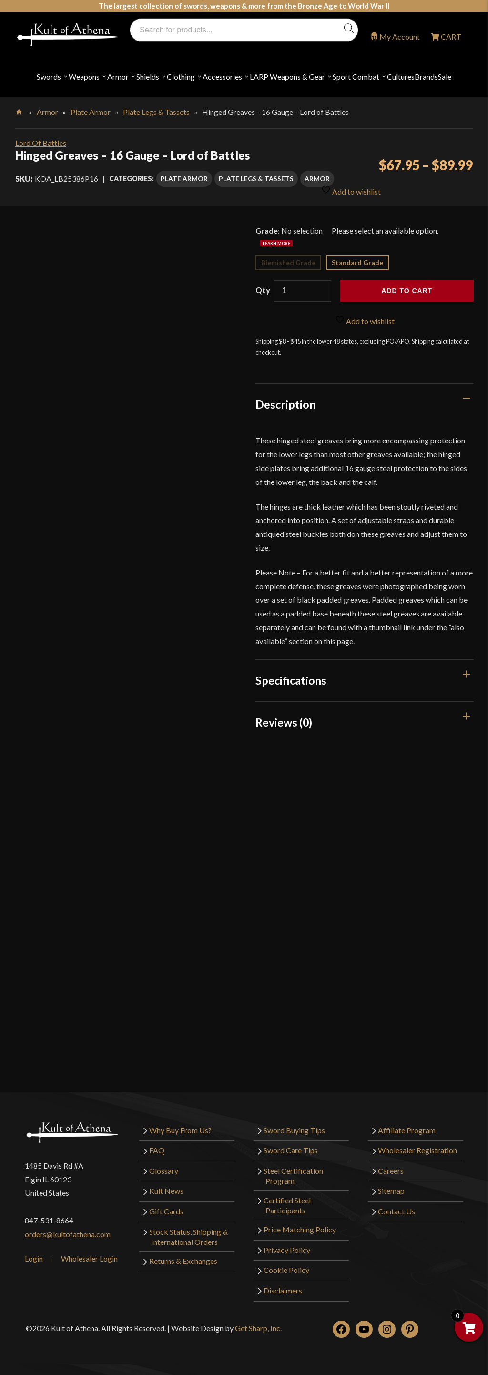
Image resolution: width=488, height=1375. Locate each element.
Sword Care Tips (291, 1150)
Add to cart (406, 291)
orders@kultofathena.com (68, 1234)
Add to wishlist (351, 190)
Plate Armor (91, 111)
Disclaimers (283, 1290)
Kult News (166, 1190)
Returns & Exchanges (183, 1260)
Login (34, 1258)
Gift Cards (166, 1211)
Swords (49, 76)
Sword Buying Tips (294, 1130)
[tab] (364, 404)
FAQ (156, 1150)
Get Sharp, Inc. (258, 1328)
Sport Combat (356, 76)
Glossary (163, 1170)
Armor (118, 76)
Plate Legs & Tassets (156, 111)
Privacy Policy (287, 1249)
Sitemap (391, 1190)
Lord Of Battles (40, 142)
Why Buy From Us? (180, 1130)
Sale (444, 76)
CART (450, 36)
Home (19, 110)
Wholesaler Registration (417, 1150)
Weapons (84, 76)
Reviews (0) (283, 722)
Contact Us (396, 1211)
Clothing (181, 76)
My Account (399, 36)
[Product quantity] (302, 291)
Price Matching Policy (300, 1229)
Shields (147, 76)
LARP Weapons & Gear (287, 76)
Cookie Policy (286, 1269)
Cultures (401, 76)
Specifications (290, 680)
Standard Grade (357, 262)
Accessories (222, 76)
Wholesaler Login (89, 1258)
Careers (391, 1170)
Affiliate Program (407, 1130)
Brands (426, 76)
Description (285, 404)
